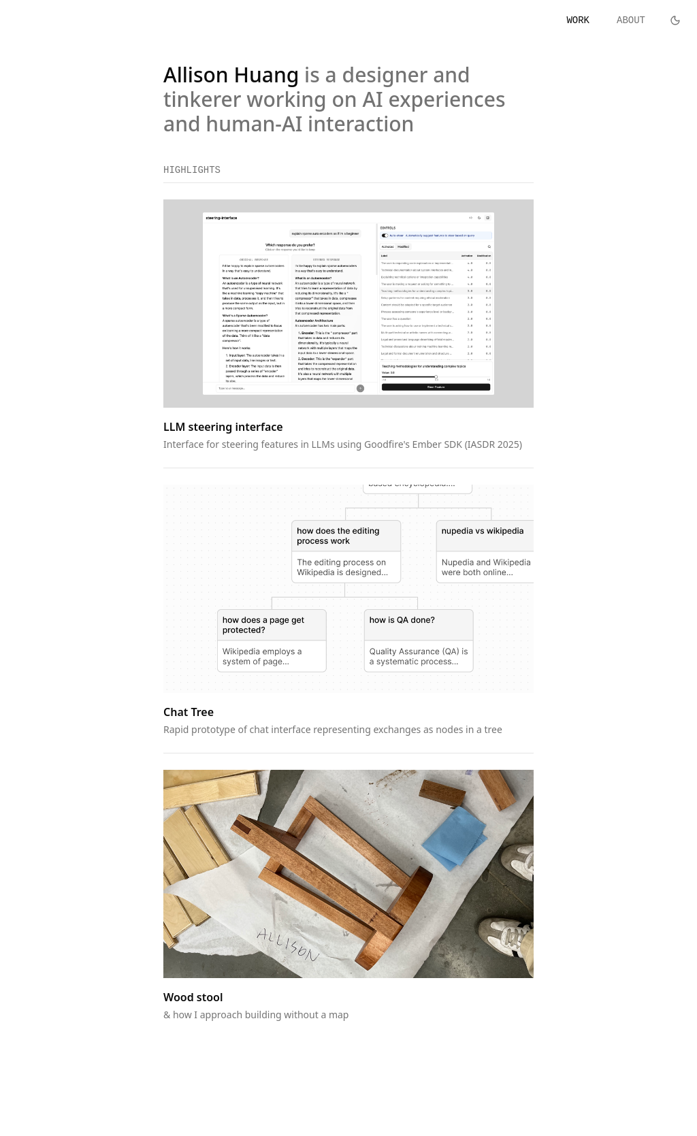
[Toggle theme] (675, 20)
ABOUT (631, 20)
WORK (577, 20)
